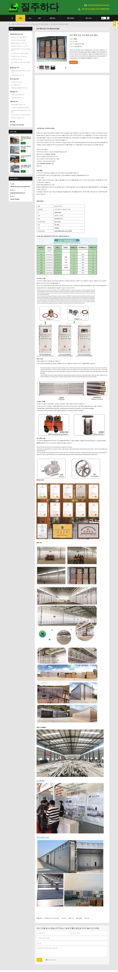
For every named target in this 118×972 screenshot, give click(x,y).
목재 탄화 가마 (14, 91)
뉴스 (30, 18)
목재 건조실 (79, 918)
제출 (39, 960)
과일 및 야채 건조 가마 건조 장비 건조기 (21, 115)
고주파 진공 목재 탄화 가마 (17, 94)
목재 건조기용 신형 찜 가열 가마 (19, 37)
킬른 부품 (12, 121)
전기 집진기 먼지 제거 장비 (17, 125)
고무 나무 (63, 918)
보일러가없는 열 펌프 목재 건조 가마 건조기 (20, 71)
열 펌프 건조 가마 (14, 67)
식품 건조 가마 (14, 101)
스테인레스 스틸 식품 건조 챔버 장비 (20, 107)
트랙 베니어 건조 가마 (16, 82)
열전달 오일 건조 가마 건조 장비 (19, 43)
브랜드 (71, 39)
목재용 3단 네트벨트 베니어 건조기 (19, 87)
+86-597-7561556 (14, 199)
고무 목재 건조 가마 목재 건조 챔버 (39, 24)
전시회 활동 (40, 781)
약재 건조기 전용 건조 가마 (17, 117)
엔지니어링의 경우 (43, 837)
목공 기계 (71, 918)
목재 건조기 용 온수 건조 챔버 (18, 40)
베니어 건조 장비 (14, 79)
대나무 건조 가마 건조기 (17, 59)
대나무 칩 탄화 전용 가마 (17, 97)
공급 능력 (72, 46)
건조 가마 (86, 918)
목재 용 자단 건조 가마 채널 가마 (19, 56)
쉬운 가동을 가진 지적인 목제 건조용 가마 (20, 63)
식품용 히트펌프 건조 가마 (17, 75)
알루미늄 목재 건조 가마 (22, 24)
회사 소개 (88, 18)
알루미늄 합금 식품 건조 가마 (18, 104)
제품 (20, 18)
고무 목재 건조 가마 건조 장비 (51, 918)
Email (73, 62)
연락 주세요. (70, 18)
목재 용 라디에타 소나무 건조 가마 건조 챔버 (20, 49)
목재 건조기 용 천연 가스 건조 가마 (19, 46)
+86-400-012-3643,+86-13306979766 (95, 9)
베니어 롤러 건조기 (16, 85)
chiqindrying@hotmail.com (98, 5)
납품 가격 (72, 44)
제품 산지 (72, 41)
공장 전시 (52, 18)
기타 (23, 143)
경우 (39, 18)
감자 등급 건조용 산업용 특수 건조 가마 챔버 (20, 111)
